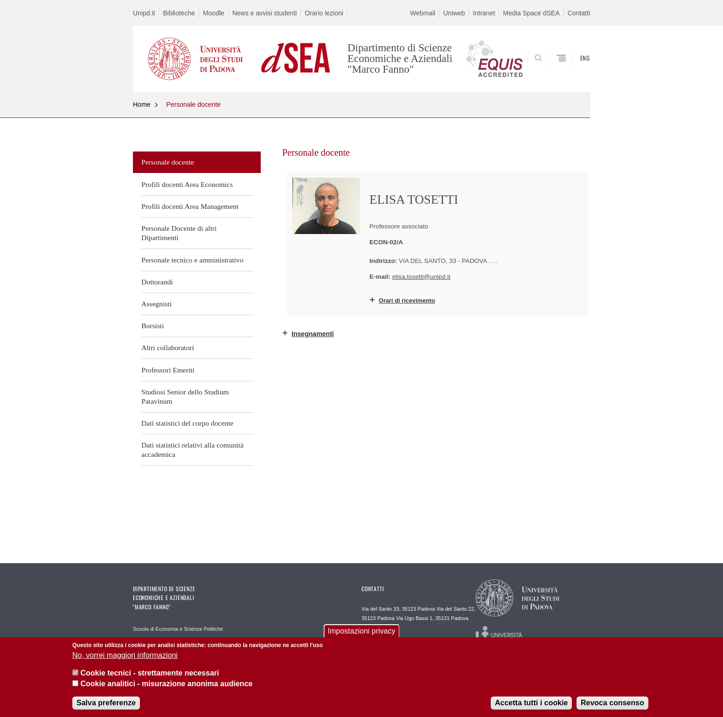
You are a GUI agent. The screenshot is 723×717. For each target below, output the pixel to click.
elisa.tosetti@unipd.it (421, 276)
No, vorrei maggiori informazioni (125, 657)
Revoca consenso (612, 704)
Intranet (484, 13)
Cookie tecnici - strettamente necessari (149, 675)
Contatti (579, 13)
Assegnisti (156, 304)
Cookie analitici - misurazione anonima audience (166, 685)
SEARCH (573, 69)
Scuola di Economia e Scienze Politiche (178, 629)
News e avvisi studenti (264, 13)
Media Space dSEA (531, 13)
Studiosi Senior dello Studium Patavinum (185, 396)
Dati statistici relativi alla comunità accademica (192, 449)
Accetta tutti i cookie (531, 704)
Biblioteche (179, 13)
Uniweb (454, 13)
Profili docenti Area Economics (187, 184)
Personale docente (193, 104)
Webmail (422, 13)
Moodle (213, 13)
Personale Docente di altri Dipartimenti (179, 232)
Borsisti (152, 326)
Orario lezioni (324, 13)
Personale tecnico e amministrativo (192, 260)
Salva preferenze (106, 704)
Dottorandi (157, 282)
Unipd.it (144, 13)
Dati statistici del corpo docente (187, 423)
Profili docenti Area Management (189, 206)
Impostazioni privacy (362, 633)
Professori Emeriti (168, 370)
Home (141, 104)
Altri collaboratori (167, 348)
